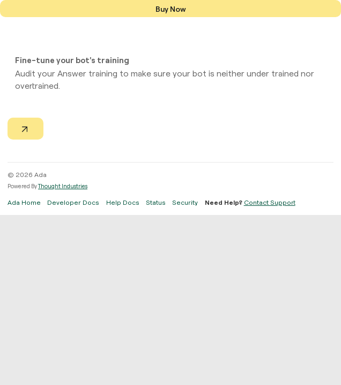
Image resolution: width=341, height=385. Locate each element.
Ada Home (24, 202)
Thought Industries (62, 186)
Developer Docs (73, 202)
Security (185, 202)
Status (156, 202)
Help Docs (122, 202)
